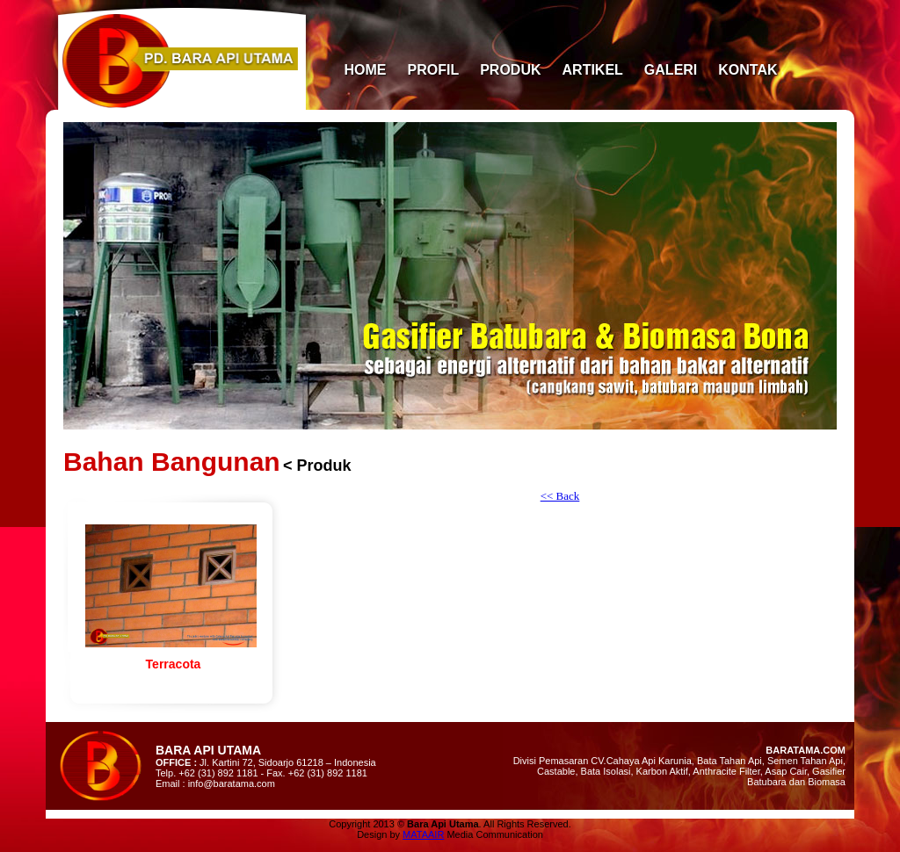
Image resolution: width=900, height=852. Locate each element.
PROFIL (434, 69)
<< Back (560, 495)
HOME (366, 69)
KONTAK (747, 69)
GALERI (670, 69)
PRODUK (510, 69)
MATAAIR (423, 834)
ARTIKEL (592, 69)
